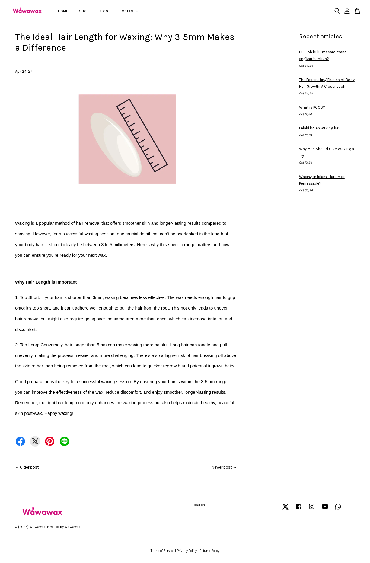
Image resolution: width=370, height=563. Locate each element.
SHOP (83, 11)
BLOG (103, 11)
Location (199, 505)
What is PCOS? (312, 107)
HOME (63, 11)
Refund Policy (209, 551)
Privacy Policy (187, 551)
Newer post (222, 467)
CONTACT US (130, 11)
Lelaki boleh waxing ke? (319, 128)
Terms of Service (162, 551)
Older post (29, 467)
